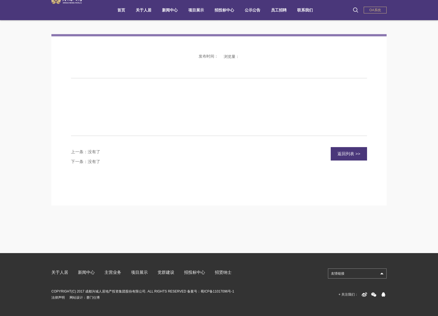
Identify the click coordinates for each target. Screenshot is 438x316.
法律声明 (58, 298)
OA (375, 10)
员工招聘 (279, 10)
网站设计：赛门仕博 (85, 298)
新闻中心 (170, 10)
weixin (373, 294)
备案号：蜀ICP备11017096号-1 (210, 291)
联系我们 (305, 10)
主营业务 (112, 272)
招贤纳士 (223, 272)
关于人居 (143, 10)
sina (364, 294)
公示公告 (252, 10)
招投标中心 (224, 10)
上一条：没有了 (85, 151)
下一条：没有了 (85, 161)
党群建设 (166, 272)
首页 (121, 10)
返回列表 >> (348, 153)
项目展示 (196, 10)
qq (383, 294)
